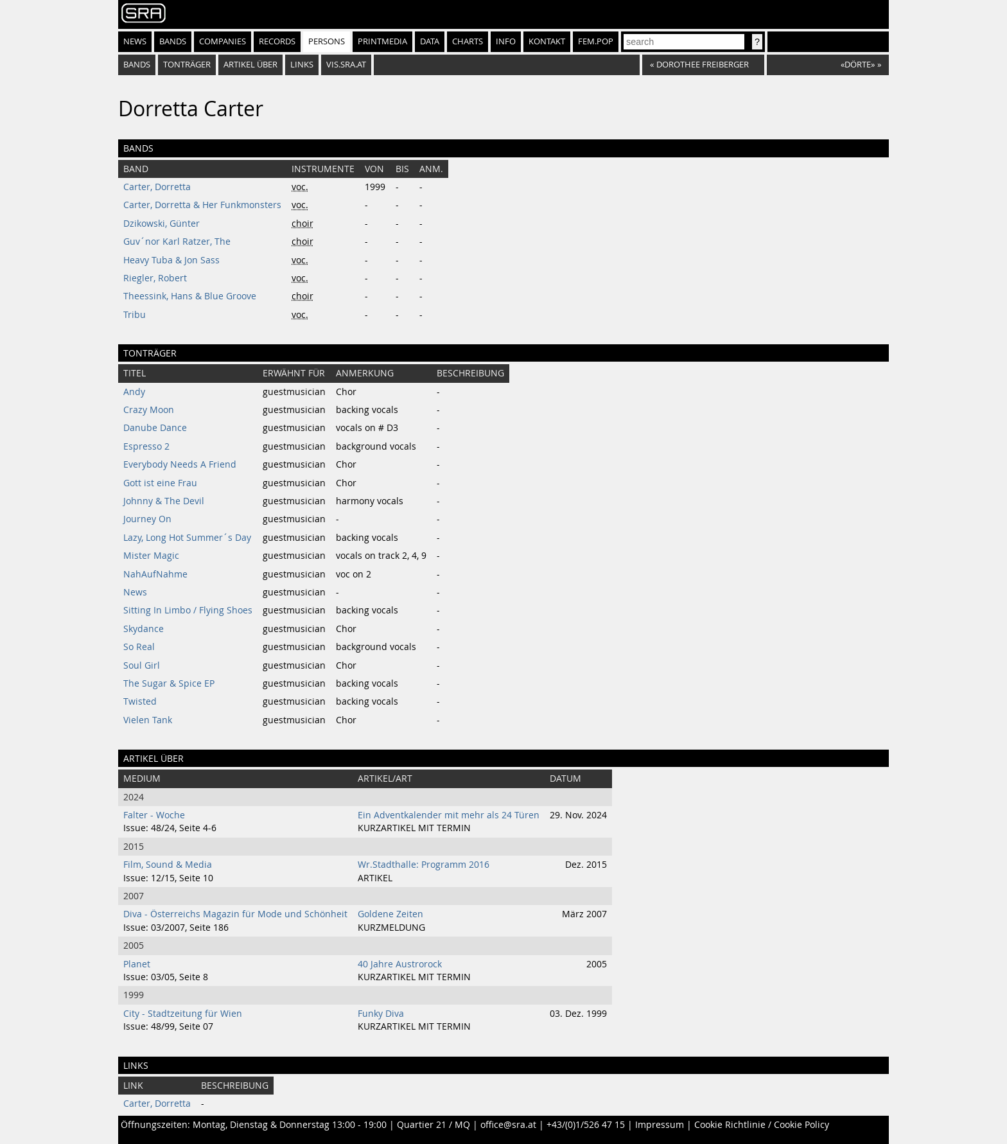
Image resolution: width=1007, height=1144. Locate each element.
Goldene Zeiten (390, 914)
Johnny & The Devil (163, 501)
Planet (136, 964)
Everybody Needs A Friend (179, 464)
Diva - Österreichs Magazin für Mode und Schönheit (235, 914)
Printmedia (382, 41)
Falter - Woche (154, 815)
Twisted (140, 701)
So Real (139, 647)
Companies (222, 41)
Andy (134, 392)
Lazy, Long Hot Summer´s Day (187, 537)
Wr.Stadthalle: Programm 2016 (423, 864)
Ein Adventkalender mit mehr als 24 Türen (448, 815)
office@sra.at (508, 1125)
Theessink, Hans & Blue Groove (189, 296)
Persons (326, 41)
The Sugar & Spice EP (169, 683)
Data (429, 41)
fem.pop (595, 41)
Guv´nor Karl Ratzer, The (177, 241)
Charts (467, 41)
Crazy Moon (148, 410)
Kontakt (547, 41)
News (134, 41)
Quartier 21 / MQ (433, 1125)
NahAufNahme (155, 574)
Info (506, 41)
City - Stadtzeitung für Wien (182, 1013)
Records (277, 41)
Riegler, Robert (155, 278)
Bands (172, 41)
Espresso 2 (146, 446)
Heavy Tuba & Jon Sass (171, 260)
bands (136, 64)
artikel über (250, 64)
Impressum (659, 1125)
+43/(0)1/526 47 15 (586, 1125)
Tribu (134, 315)
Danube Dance (155, 428)
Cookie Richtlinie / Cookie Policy (761, 1125)
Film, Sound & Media (167, 864)
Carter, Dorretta (157, 187)
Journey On (147, 519)
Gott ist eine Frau (160, 483)
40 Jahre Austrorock (400, 964)
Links (301, 64)
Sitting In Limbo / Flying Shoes (187, 610)
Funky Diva (381, 1013)
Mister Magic (151, 555)
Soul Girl (141, 665)
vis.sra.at (346, 64)
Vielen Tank (147, 720)
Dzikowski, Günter (161, 223)
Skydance (143, 629)
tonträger (187, 64)
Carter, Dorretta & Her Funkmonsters (202, 205)
